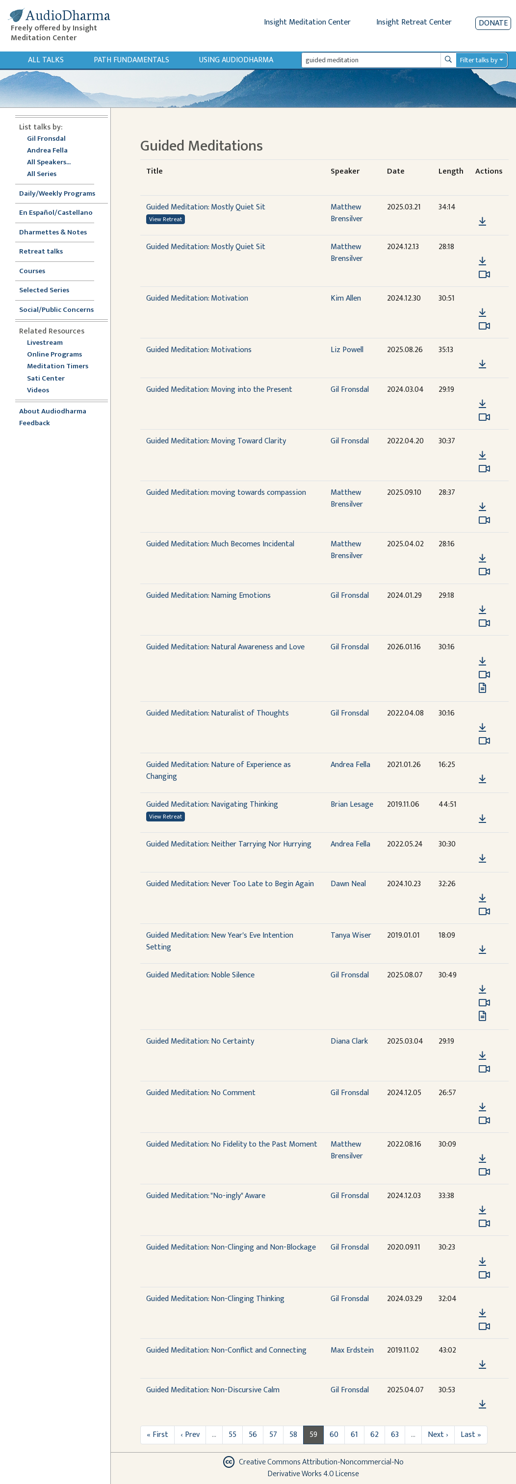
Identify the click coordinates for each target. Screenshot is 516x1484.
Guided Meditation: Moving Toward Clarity (216, 441)
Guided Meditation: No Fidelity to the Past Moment (231, 1144)
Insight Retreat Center (414, 22)
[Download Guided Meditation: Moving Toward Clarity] (482, 455)
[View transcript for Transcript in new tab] (482, 687)
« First (157, 1434)
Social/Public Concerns (56, 310)
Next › (438, 1434)
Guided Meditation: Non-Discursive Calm (213, 1390)
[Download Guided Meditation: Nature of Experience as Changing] (482, 779)
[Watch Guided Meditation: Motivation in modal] (484, 326)
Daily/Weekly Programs (62, 194)
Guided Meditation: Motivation (197, 298)
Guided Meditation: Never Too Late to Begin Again (230, 884)
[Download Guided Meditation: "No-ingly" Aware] (482, 1210)
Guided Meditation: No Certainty (200, 1041)
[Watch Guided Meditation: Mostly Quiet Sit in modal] (484, 274)
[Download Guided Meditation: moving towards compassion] (482, 507)
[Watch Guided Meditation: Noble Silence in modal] (484, 1003)
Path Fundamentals (131, 60)
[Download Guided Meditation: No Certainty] (482, 1056)
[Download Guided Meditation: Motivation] (482, 313)
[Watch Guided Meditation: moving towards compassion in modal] (484, 520)
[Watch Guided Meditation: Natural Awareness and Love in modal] (484, 675)
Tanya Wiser (351, 935)
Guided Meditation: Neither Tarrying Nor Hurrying (228, 844)
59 (313, 1434)
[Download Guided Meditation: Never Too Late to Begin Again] (482, 898)
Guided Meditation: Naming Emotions (208, 595)
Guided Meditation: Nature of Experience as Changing (218, 770)
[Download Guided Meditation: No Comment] (482, 1107)
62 (374, 1434)
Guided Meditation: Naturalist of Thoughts (217, 713)
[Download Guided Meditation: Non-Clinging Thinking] (482, 1313)
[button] (482, 207)
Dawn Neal (348, 884)
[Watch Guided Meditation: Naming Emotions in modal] (484, 623)
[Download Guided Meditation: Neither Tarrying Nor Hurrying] (482, 858)
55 (232, 1434)
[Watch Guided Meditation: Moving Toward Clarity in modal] (484, 469)
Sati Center (46, 378)
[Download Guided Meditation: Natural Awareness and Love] (482, 661)
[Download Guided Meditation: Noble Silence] (482, 989)
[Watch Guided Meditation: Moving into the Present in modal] (484, 417)
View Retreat (165, 219)
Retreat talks (41, 251)
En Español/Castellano (56, 213)
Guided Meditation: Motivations (199, 350)
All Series (41, 174)
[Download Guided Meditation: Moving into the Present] (482, 404)
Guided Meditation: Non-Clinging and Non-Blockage (231, 1247)
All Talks (46, 60)
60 (334, 1434)
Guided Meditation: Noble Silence (200, 975)
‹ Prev (190, 1434)
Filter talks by (478, 60)
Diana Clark (349, 1041)
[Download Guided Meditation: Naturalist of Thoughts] (482, 727)
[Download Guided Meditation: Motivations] (482, 364)
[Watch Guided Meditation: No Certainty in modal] (484, 1069)
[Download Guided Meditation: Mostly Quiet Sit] (482, 221)
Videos (43, 390)
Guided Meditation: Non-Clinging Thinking (215, 1298)
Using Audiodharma (236, 60)
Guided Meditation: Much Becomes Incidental (220, 544)
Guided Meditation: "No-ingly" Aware (205, 1196)
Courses (32, 271)
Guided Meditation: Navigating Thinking (212, 804)
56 (253, 1434)
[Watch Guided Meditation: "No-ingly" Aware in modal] (484, 1223)
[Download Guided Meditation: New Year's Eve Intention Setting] (482, 950)
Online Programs (54, 354)
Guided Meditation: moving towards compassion (226, 492)
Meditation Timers (57, 366)
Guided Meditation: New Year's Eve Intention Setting (219, 941)
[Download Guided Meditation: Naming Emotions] (482, 610)
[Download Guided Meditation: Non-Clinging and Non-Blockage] (482, 1261)
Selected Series (50, 290)
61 (354, 1434)
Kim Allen (346, 298)
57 (273, 1434)
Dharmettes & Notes (53, 232)
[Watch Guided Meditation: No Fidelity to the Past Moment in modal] (484, 1172)
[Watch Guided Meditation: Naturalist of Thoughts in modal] (484, 741)
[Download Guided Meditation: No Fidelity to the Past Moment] (482, 1158)
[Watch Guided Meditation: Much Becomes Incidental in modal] (484, 572)
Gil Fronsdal (46, 139)
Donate (493, 23)
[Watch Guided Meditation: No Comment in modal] (484, 1120)
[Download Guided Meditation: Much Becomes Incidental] (482, 558)
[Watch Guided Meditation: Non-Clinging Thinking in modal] (484, 1326)
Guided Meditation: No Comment (201, 1093)
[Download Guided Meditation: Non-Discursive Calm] (482, 1404)
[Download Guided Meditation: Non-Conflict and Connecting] (482, 1364)
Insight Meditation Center (307, 22)
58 (293, 1434)
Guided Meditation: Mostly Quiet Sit (205, 207)
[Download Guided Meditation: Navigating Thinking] (482, 819)
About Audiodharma (52, 411)
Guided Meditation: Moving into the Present (219, 389)
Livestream (45, 343)
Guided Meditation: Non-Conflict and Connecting (226, 1350)
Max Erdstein (352, 1350)
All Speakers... (49, 162)
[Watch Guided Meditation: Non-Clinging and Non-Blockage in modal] (484, 1275)
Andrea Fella (47, 150)
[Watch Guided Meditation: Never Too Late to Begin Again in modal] (484, 912)
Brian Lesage (352, 804)
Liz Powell (347, 350)
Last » (471, 1434)
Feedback (34, 423)
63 (395, 1434)
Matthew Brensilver (347, 213)
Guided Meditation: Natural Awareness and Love (225, 647)
